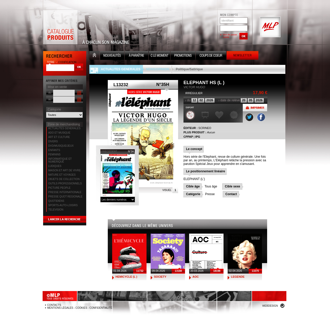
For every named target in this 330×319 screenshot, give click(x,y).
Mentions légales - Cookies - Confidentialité (79, 307)
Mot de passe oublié (230, 35)
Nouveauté (112, 56)
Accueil (94, 56)
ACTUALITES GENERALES (64, 128)
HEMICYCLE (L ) (126, 276)
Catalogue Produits (60, 27)
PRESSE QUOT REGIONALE (65, 196)
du (49, 92)
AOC (195, 276)
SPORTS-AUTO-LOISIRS (63, 205)
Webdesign (270, 305)
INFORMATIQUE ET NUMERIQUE (60, 160)
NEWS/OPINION (157, 69)
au (49, 99)
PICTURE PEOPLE (59, 187)
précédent (109, 151)
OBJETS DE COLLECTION (64, 179)
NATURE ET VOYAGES (62, 174)
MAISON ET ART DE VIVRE (64, 170)
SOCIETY (160, 276)
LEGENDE (238, 276)
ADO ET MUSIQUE (59, 132)
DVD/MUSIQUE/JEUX (61, 145)
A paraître (136, 56)
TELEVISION (55, 209)
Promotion (183, 56)
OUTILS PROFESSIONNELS (65, 183)
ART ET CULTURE (59, 137)
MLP (270, 27)
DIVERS (53, 141)
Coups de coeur (211, 56)
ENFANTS (54, 150)
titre (51, 62)
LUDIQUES (54, 166)
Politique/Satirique (189, 69)
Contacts (54, 305)
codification (67, 62)
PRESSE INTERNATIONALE (64, 192)
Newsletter (242, 56)
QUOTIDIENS (56, 201)
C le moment (159, 56)
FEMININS (54, 154)
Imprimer (255, 107)
